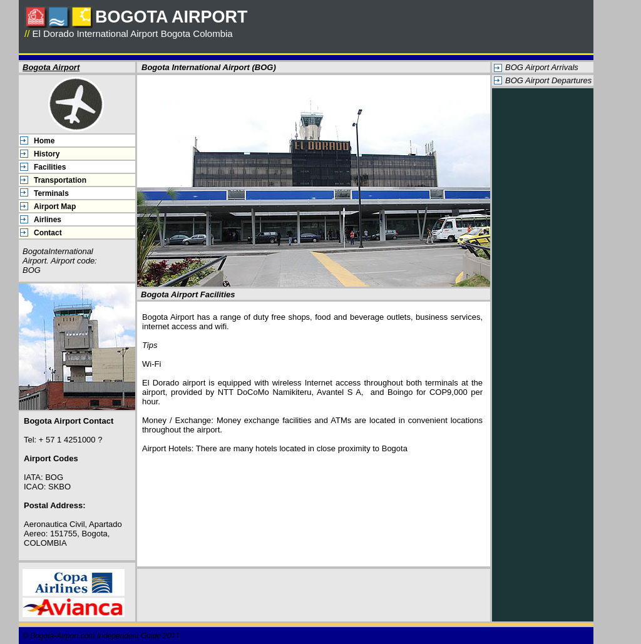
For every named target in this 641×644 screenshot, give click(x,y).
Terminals (51, 193)
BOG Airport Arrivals (541, 67)
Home (44, 140)
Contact (48, 232)
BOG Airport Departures (548, 80)
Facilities (50, 167)
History (46, 154)
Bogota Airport (51, 67)
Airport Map (55, 206)
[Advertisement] (543, 281)
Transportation (60, 180)
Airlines (47, 219)
